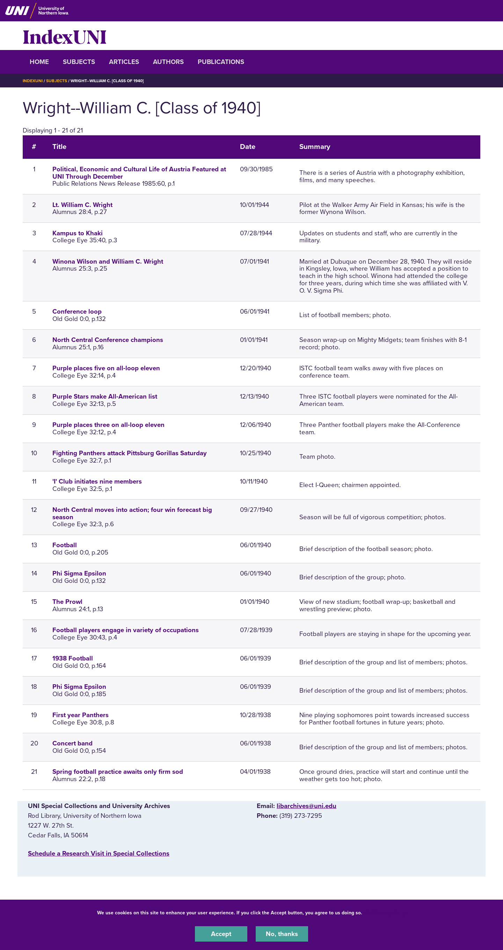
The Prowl (67, 602)
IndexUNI (65, 35)
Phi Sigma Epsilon (79, 573)
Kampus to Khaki (77, 233)
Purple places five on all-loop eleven (106, 368)
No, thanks (282, 934)
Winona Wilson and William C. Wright (107, 261)
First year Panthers (80, 715)
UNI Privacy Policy (385, 913)
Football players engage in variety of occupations (125, 630)
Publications (221, 62)
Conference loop (77, 311)
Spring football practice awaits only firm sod (117, 772)
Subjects (79, 62)
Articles (124, 62)
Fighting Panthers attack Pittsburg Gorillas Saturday (129, 453)
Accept (221, 934)
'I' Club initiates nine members (97, 481)
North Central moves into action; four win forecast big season (132, 513)
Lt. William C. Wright (82, 205)
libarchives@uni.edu (306, 806)
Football (64, 545)
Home (39, 62)
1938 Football (72, 658)
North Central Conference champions (107, 340)
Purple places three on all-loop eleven (108, 425)
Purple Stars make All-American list (104, 396)
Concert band (72, 743)
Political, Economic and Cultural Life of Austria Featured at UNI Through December (139, 172)
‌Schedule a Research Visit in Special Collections (98, 853)
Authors (168, 62)
